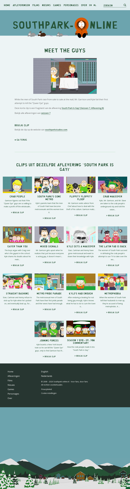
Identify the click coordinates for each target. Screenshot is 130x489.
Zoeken (108, 5)
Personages (71, 5)
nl (95, 5)
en (90, 5)
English (44, 371)
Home (7, 5)
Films (35, 5)
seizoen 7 (45, 113)
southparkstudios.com (56, 129)
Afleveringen (21, 5)
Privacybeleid (46, 389)
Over (84, 5)
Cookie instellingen (48, 393)
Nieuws (46, 5)
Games (57, 5)
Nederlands (46, 376)
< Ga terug (21, 139)
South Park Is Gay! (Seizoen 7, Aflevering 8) (83, 108)
